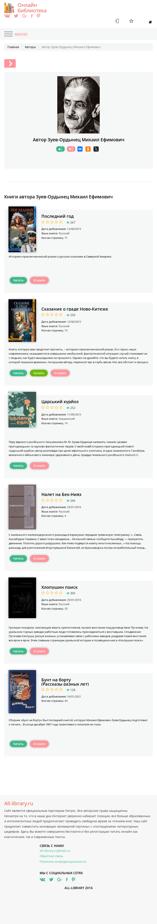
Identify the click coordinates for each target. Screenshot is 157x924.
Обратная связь (51, 856)
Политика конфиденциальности (63, 862)
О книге (39, 280)
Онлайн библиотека (32, 7)
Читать (18, 280)
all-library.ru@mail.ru (55, 851)
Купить (39, 373)
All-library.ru (18, 803)
